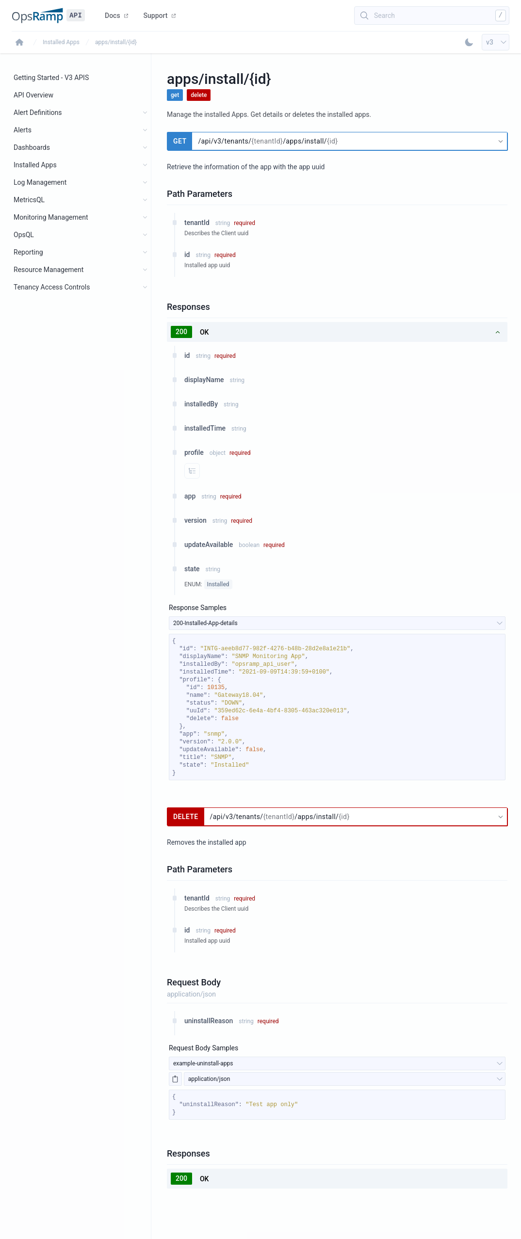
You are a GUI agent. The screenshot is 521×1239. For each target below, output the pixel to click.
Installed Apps (61, 42)
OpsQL (24, 235)
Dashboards (32, 147)
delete (199, 95)
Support (160, 15)
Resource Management (48, 270)
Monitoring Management (51, 217)
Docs (116, 15)
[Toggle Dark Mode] (469, 42)
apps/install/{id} (116, 42)
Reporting (28, 252)
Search (384, 15)
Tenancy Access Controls (52, 287)
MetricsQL (29, 200)
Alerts (23, 130)
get (175, 95)
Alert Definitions (38, 112)
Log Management (40, 182)
